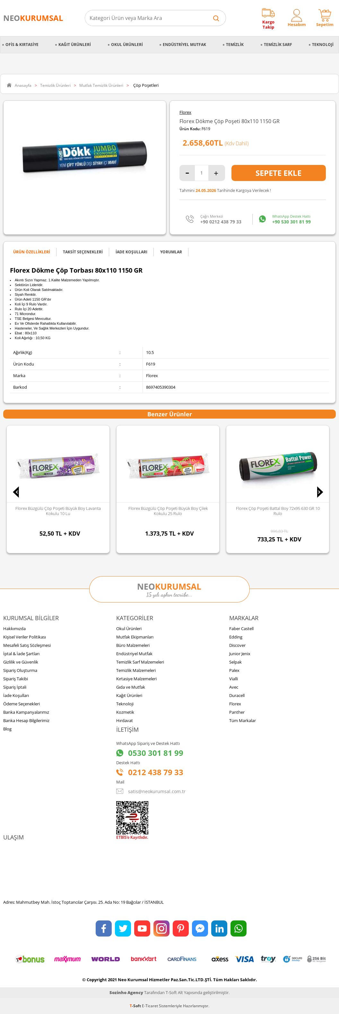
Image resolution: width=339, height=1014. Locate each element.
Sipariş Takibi (15, 678)
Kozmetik (125, 712)
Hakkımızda (14, 628)
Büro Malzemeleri (133, 645)
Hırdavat (124, 720)
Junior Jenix (239, 653)
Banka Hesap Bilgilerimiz (26, 720)
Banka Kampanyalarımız (26, 712)
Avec (233, 687)
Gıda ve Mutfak (130, 687)
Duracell (237, 695)
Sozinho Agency (126, 992)
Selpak (235, 662)
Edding (235, 636)
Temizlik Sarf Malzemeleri (140, 662)
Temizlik (235, 44)
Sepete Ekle (278, 172)
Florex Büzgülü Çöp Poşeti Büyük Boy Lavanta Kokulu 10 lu (58, 511)
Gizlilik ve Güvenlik (20, 662)
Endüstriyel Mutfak (184, 44)
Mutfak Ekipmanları (134, 636)
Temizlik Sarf (278, 44)
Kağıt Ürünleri (74, 44)
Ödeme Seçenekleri (21, 703)
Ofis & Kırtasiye (22, 44)
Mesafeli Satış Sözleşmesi (27, 645)
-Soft (136, 1006)
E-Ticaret (150, 1006)
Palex (234, 670)
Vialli (233, 678)
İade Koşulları (16, 695)
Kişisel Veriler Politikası (24, 636)
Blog (7, 728)
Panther (237, 712)
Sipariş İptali (14, 687)
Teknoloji (323, 44)
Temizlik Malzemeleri (136, 670)
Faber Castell (241, 628)
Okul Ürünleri (127, 44)
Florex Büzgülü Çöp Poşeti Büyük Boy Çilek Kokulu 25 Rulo (168, 511)
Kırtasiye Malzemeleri (136, 678)
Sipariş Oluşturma (20, 670)
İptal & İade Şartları (21, 653)
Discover (237, 645)
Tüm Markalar (242, 720)
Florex (185, 112)
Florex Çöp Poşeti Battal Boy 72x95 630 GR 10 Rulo (278, 511)
